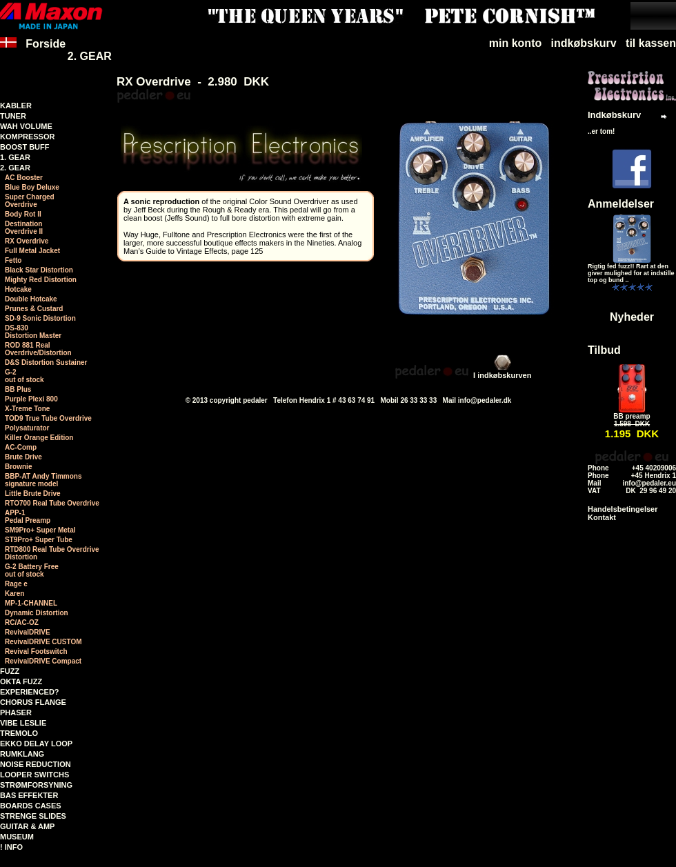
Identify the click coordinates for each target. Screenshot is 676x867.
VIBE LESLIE (23, 723)
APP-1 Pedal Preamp (27, 516)
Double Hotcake (31, 299)
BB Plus (18, 389)
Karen (14, 593)
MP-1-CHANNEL (31, 603)
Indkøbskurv (614, 115)
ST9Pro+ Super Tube (38, 540)
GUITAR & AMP (27, 826)
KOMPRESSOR (27, 136)
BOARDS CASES (30, 805)
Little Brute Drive (33, 493)
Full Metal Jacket (32, 251)
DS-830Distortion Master (33, 331)
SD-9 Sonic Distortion (40, 318)
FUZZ (9, 671)
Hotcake (18, 289)
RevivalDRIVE (27, 632)
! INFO (11, 847)
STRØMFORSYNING (36, 785)
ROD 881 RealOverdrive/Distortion (38, 349)
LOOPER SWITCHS (34, 774)
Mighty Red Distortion (41, 279)
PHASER (16, 712)
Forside (33, 50)
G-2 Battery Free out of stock (32, 570)
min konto (515, 43)
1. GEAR (15, 157)
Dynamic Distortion (36, 613)
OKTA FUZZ (21, 681)
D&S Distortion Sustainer (46, 362)
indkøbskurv (584, 43)
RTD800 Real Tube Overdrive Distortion (52, 553)
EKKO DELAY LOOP (36, 743)
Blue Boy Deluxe (32, 187)
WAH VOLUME (26, 126)
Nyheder (632, 317)
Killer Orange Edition (39, 437)
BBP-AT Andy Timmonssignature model (43, 480)
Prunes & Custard (34, 308)
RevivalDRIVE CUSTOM (43, 642)
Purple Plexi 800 (31, 399)
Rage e (16, 584)
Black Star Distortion (39, 270)
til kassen (651, 43)
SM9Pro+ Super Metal (40, 530)
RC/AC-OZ (22, 622)
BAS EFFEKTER (29, 795)
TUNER (13, 116)
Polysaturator (27, 428)
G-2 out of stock (24, 375)
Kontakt (602, 517)
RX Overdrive (26, 241)
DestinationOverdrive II (24, 227)
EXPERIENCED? (29, 692)
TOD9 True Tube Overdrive (48, 418)
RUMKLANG (22, 754)
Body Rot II (23, 214)
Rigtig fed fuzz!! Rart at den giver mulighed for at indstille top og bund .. (631, 273)
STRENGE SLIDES (33, 816)
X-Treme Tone (27, 408)
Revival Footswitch (36, 651)
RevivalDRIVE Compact (43, 661)
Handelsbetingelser (622, 509)
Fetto (13, 260)
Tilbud (604, 350)
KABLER (16, 105)
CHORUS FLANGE (33, 702)
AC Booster (24, 177)
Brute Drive (23, 457)
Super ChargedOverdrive (29, 200)
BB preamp (631, 416)
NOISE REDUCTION (35, 764)
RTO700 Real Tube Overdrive (52, 503)
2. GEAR (90, 56)
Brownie (18, 466)
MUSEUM (17, 837)
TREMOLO (19, 733)
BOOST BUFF (25, 147)
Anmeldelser (621, 204)
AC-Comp (21, 447)
